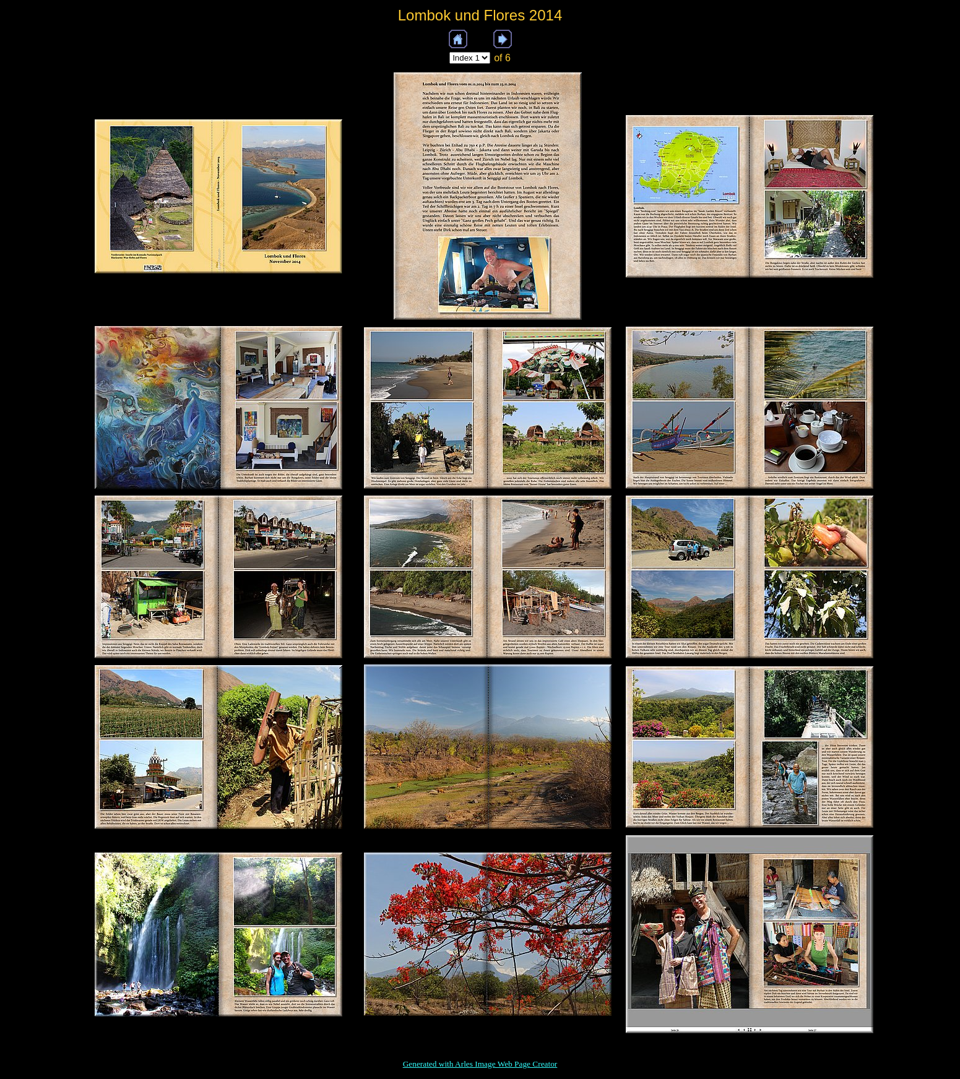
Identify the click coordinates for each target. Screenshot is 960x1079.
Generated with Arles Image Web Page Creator (480, 1063)
